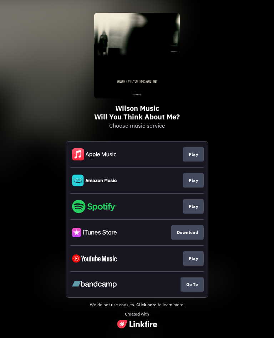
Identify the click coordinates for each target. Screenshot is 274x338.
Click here (146, 304)
